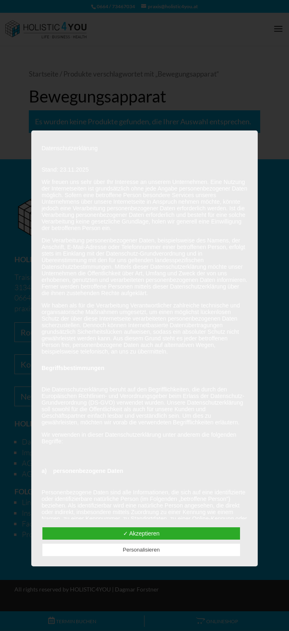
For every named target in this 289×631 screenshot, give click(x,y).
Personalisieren (141, 550)
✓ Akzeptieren (141, 533)
